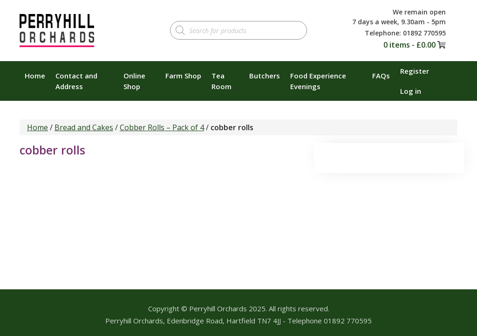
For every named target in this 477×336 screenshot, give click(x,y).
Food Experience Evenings (318, 81)
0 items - (409, 45)
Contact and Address (76, 81)
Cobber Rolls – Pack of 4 (162, 127)
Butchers (264, 75)
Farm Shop (183, 75)
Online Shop (134, 81)
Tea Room (221, 81)
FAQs (381, 75)
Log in (410, 91)
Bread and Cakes (84, 127)
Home (35, 75)
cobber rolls (52, 150)
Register (414, 71)
